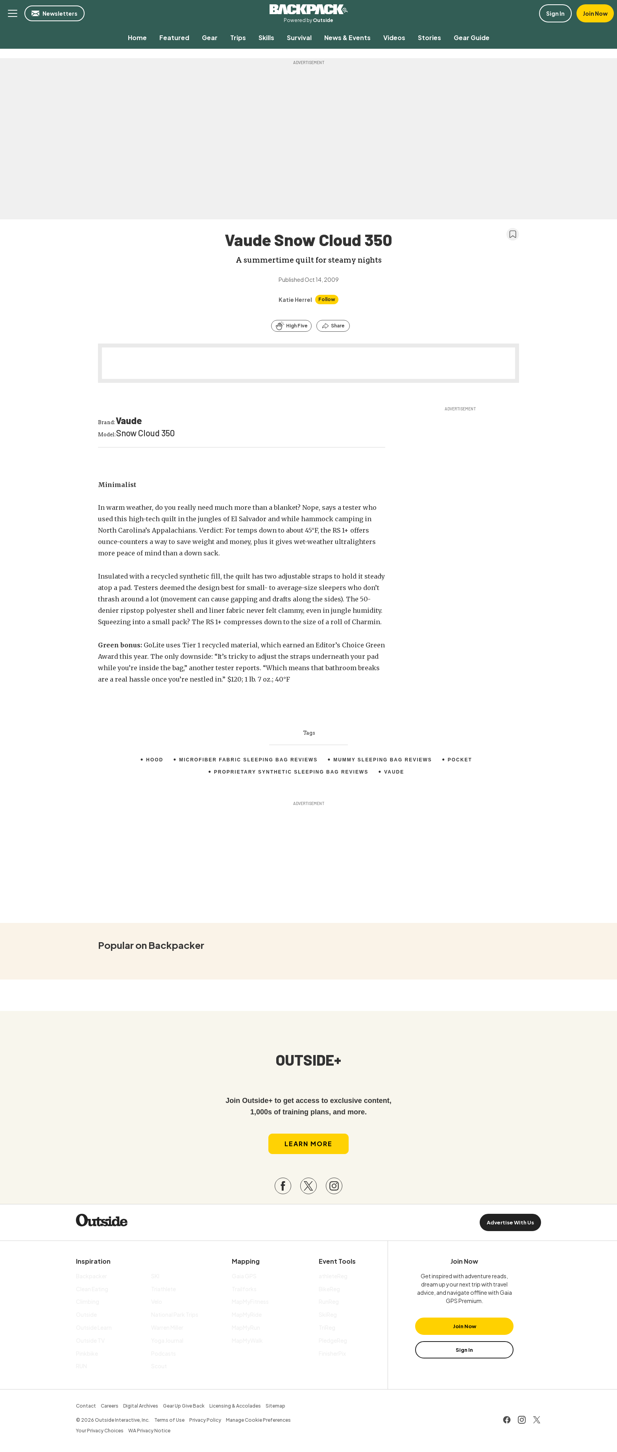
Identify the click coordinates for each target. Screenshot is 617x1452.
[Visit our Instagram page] (334, 1186)
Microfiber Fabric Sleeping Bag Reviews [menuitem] (248, 760)
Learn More (308, 1144)
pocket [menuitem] (460, 760)
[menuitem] (137, 37)
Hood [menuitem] (154, 760)
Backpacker (308, 9)
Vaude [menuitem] (394, 772)
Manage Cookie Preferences (258, 1420)
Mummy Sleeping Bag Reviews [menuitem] (382, 760)
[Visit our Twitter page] (308, 1186)
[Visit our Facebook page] (283, 1186)
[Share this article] (333, 326)
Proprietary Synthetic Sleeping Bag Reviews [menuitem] (291, 772)
